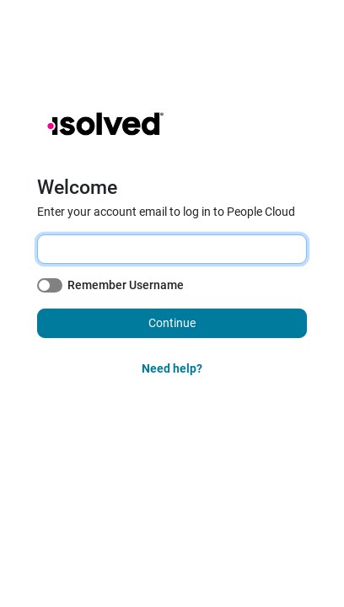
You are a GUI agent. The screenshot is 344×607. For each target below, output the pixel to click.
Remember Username (125, 285)
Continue (172, 323)
